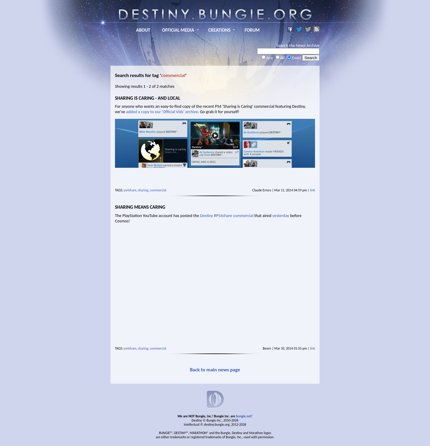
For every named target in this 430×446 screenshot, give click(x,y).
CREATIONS (219, 30)
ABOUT (143, 30)
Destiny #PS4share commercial (226, 215)
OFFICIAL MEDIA (178, 30)
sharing (143, 190)
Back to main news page (215, 370)
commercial (158, 190)
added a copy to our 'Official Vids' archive (162, 111)
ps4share (130, 190)
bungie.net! (244, 416)
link (312, 190)
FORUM (252, 30)
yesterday (280, 215)
